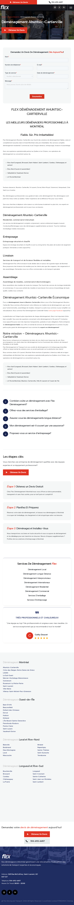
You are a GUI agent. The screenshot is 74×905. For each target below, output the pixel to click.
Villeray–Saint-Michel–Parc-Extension (17, 691)
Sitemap (70, 901)
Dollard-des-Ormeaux (11, 710)
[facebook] (59, 7)
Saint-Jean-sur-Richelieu (42, 779)
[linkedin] (64, 7)
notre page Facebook (56, 310)
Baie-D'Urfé (7, 705)
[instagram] (55, 7)
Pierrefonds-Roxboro (11, 723)
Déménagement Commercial (37, 591)
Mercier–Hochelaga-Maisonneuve (15, 678)
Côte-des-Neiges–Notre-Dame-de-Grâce (18, 670)
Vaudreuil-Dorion (9, 731)
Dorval (5, 713)
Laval (5, 753)
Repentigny (41, 747)
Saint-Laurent (8, 686)
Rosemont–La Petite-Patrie (13, 683)
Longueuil (36, 771)
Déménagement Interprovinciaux (37, 578)
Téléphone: (11, 881)
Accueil (3, 17)
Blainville (6, 745)
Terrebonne (41, 755)
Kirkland (6, 718)
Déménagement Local (37, 569)
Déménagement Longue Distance (37, 574)
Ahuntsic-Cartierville (11, 667)
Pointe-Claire (8, 726)
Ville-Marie (7, 689)
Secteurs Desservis (13, 17)
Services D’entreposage (37, 600)
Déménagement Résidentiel (37, 587)
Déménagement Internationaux (37, 582)
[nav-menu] (71, 7)
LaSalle (5, 673)
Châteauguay (8, 779)
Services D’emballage (37, 595)
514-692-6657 (55, 2)
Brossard (6, 774)
